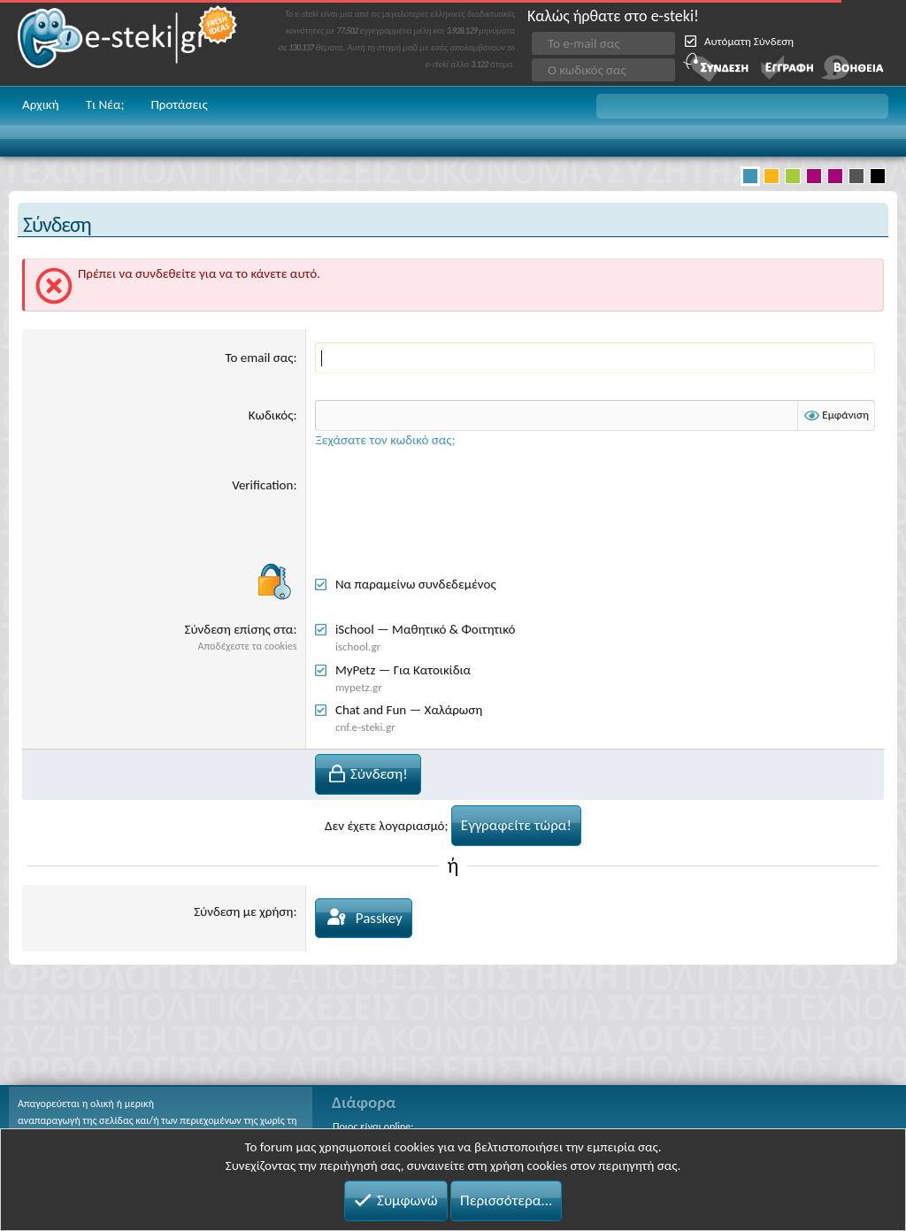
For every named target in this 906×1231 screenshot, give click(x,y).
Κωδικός (271, 415)
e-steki (128, 43)
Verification (262, 485)
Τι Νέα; (105, 104)
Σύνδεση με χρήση (243, 911)
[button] (742, 106)
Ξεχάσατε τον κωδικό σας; (385, 440)
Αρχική (40, 104)
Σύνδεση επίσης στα (239, 629)
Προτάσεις (178, 104)
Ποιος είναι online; (373, 1126)
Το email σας (260, 357)
